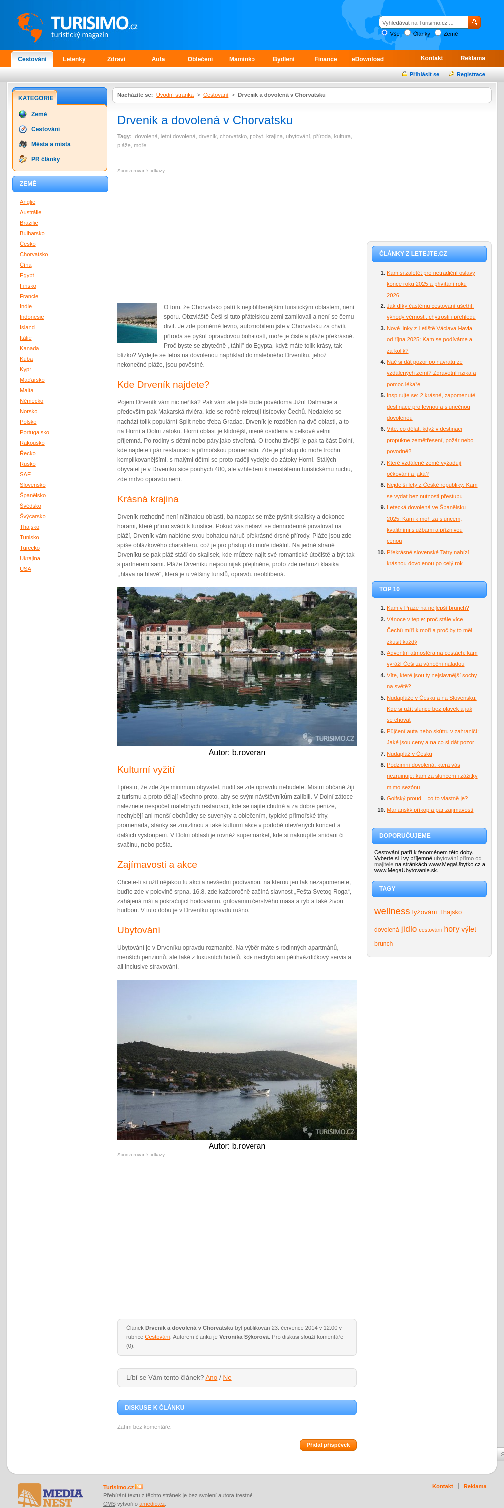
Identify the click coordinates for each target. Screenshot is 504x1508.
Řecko (28, 453)
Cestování (32, 59)
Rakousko (32, 443)
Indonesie (32, 317)
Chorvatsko (34, 254)
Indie (26, 306)
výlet (468, 929)
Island (27, 327)
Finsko (28, 286)
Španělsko (33, 495)
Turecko (30, 548)
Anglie (27, 202)
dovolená (386, 929)
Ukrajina (30, 558)
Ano (211, 1377)
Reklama (473, 58)
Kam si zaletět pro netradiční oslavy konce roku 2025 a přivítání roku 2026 (431, 284)
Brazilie (29, 223)
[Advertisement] (184, 238)
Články (421, 34)
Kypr (25, 369)
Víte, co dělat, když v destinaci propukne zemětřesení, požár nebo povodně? (430, 440)
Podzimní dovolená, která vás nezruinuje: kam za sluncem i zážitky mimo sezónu (432, 776)
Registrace (471, 74)
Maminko (242, 59)
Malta (26, 390)
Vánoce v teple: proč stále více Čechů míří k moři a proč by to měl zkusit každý (429, 630)
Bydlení (283, 59)
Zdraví (116, 59)
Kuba (26, 359)
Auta (158, 59)
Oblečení (200, 59)
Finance (325, 59)
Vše (394, 34)
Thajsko (450, 912)
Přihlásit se (425, 74)
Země (451, 34)
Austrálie (31, 212)
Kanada (29, 348)
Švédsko (30, 506)
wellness (392, 911)
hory (452, 929)
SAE (25, 474)
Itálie (26, 338)
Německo (31, 401)
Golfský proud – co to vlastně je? (427, 798)
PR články (45, 159)
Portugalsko (34, 432)
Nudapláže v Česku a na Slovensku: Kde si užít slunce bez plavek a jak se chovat (432, 709)
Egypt (27, 275)
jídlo (409, 929)
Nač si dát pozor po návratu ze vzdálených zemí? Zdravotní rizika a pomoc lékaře (431, 373)
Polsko (28, 422)
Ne (227, 1377)
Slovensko (33, 485)
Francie (29, 296)
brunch (383, 943)
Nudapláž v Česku (409, 754)
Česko (28, 244)
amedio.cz (152, 1504)
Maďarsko (32, 380)
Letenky (74, 59)
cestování (430, 930)
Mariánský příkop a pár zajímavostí (430, 810)
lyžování (424, 912)
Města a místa (51, 144)
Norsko (28, 411)
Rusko (28, 464)
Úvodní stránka (175, 95)
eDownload (368, 59)
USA (25, 569)
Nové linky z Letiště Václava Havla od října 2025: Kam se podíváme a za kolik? (429, 339)
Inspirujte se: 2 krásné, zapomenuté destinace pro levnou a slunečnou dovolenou (431, 406)
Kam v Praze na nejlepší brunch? (428, 608)
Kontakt (432, 58)
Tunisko (29, 537)
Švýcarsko (33, 516)
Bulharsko (32, 233)
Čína (26, 265)
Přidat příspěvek (328, 1445)
